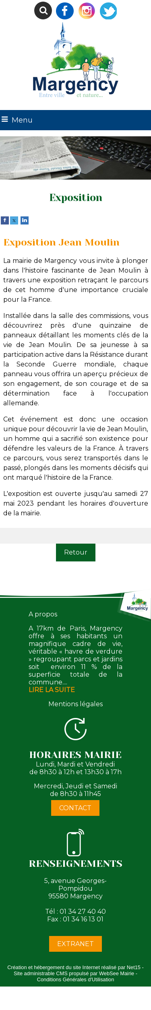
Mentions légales (75, 704)
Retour (75, 552)
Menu (22, 120)
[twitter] (14, 220)
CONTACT (75, 808)
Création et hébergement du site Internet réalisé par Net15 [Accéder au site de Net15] (74, 967)
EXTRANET (75, 944)
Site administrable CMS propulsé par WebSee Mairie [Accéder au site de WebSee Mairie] (74, 973)
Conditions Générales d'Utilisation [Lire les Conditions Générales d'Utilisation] (75, 979)
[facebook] (5, 220)
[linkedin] (25, 220)
